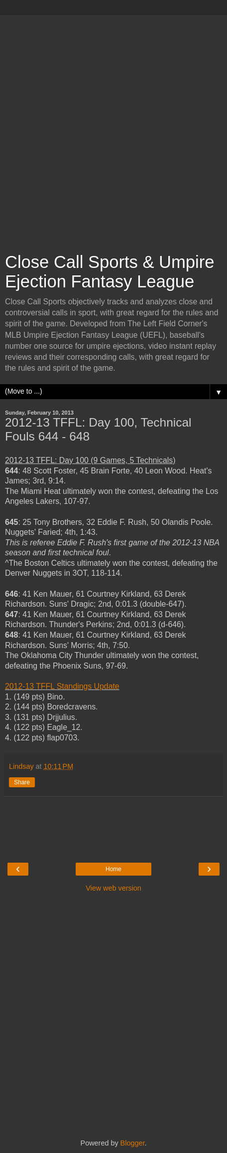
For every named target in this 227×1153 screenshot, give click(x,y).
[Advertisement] (113, 128)
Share (22, 782)
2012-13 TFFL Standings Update (62, 686)
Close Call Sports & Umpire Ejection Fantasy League (109, 271)
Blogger (132, 1143)
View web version (113, 888)
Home (113, 869)
